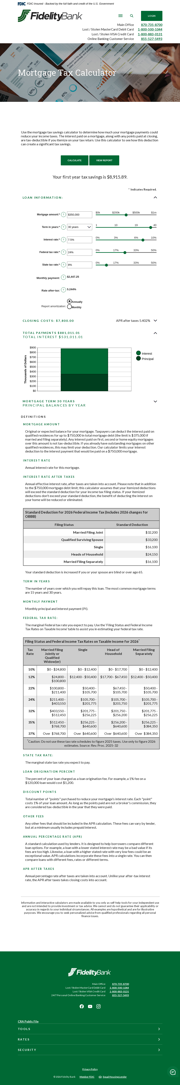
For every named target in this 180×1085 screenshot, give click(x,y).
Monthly (77, 307)
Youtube (90, 1006)
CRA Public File (28, 1021)
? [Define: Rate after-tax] (63, 290)
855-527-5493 (151, 39)
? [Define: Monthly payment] (63, 277)
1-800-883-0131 (150, 34)
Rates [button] (24, 1039)
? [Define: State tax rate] (63, 264)
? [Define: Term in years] (63, 227)
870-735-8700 (151, 25)
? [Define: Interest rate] (63, 239)
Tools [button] (24, 1029)
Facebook (82, 1006)
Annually (77, 301)
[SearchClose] (132, 16)
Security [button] (27, 1050)
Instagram (98, 1006)
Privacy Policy (90, 1069)
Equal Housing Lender (115, 1076)
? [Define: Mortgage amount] (63, 214)
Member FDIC (87, 1076)
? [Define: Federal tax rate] (63, 252)
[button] (90, 197)
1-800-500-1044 (150, 29)
